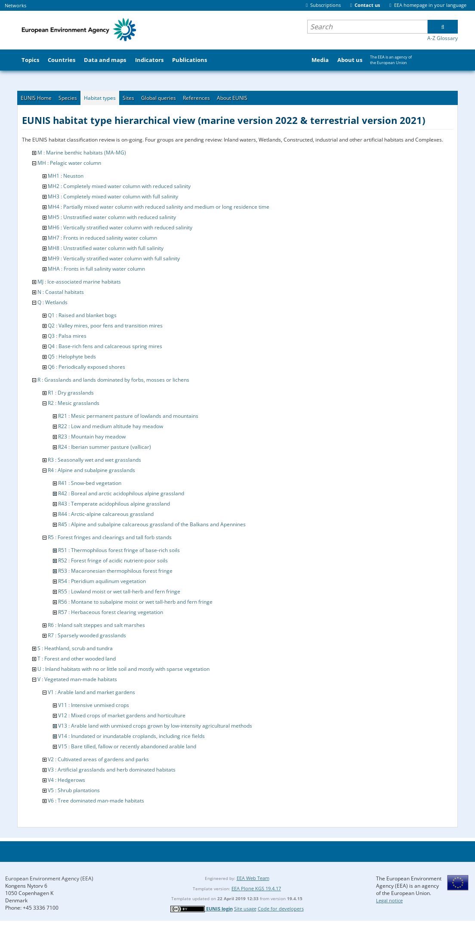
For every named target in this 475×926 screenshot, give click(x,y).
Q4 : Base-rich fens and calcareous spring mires (105, 346)
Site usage (245, 908)
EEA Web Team (253, 878)
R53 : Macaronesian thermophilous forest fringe (115, 570)
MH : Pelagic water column (69, 163)
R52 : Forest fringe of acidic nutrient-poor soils (113, 560)
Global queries (158, 98)
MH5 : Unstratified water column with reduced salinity (112, 217)
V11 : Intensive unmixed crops (93, 705)
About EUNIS (232, 98)
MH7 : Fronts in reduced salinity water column (102, 237)
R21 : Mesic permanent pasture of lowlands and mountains (128, 416)
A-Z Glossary (442, 38)
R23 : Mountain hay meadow (92, 436)
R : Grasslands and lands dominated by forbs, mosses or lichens (113, 379)
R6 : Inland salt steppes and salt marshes (96, 625)
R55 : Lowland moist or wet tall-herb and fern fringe (119, 591)
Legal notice (389, 900)
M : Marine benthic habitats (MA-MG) (81, 152)
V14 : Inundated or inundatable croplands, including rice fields (131, 736)
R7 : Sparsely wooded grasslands (87, 635)
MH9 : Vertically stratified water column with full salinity (114, 258)
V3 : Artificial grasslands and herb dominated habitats (112, 769)
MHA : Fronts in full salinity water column (96, 268)
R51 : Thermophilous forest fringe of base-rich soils (119, 550)
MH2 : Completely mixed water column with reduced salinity (119, 186)
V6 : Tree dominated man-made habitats (96, 800)
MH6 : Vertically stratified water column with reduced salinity (120, 227)
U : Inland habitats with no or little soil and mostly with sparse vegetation (123, 669)
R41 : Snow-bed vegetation (89, 483)
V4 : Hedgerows (66, 780)
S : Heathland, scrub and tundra (75, 648)
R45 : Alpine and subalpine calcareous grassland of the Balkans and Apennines (152, 524)
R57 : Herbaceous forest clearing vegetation (110, 612)
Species (68, 98)
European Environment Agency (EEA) (49, 878)
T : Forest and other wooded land (76, 658)
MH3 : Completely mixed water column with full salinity (113, 196)
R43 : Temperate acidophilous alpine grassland (114, 503)
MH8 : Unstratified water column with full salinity (105, 248)
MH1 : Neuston (65, 175)
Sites (128, 98)
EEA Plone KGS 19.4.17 (256, 888)
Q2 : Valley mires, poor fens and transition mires (105, 325)
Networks (15, 5)
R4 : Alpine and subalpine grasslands (91, 470)
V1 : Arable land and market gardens (91, 692)
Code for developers (281, 908)
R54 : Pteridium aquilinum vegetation (102, 581)
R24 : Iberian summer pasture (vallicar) (104, 447)
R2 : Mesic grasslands (73, 403)
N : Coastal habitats (60, 292)
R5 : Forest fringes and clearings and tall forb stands (110, 537)
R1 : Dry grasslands (71, 392)
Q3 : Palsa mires (67, 336)
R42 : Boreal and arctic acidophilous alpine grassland (121, 493)
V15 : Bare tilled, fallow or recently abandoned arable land (127, 746)
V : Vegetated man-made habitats (77, 679)
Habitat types (100, 98)
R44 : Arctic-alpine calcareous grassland (106, 514)
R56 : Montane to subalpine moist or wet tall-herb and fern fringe (135, 601)
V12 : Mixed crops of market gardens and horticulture (121, 715)
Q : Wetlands (52, 302)
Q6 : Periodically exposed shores (86, 366)
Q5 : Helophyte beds (72, 356)
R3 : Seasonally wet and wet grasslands (94, 459)
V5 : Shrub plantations (74, 790)
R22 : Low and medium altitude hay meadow (110, 426)
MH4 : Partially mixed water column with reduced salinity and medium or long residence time (158, 206)
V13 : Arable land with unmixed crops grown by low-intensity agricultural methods (155, 725)
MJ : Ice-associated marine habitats (79, 281)
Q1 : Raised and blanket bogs (82, 315)
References (196, 98)
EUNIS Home (36, 98)
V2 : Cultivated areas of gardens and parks (98, 759)
